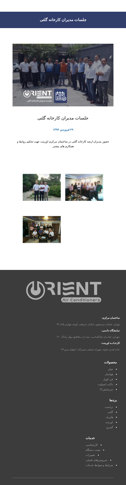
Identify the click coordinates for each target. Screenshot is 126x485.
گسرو (109, 427)
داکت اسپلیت (105, 384)
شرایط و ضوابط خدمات (99, 465)
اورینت (109, 422)
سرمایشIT (106, 389)
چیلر (110, 369)
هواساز (109, 374)
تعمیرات (90, 455)
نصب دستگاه (93, 450)
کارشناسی (92, 444)
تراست (109, 407)
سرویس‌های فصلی (96, 460)
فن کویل (108, 379)
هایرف (109, 417)
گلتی (110, 412)
